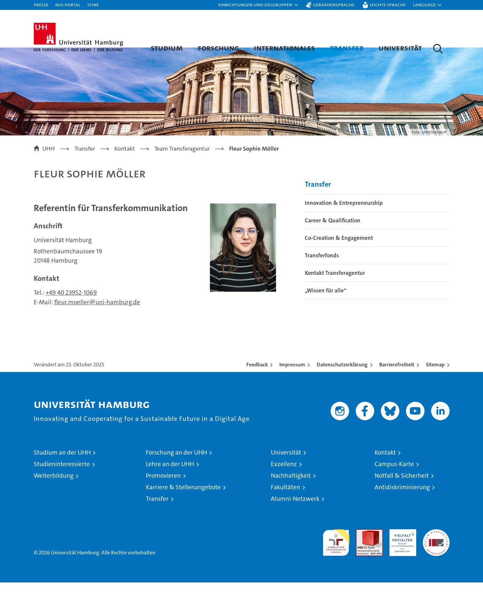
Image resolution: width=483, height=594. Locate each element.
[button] (258, 5)
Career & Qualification (332, 232)
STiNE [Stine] (93, 4)
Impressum (292, 376)
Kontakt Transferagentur (335, 284)
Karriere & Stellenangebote (183, 499)
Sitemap (435, 376)
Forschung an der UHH (176, 464)
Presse (41, 4)
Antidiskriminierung (402, 499)
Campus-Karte (394, 475)
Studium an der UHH (62, 464)
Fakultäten (285, 499)
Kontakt (385, 464)
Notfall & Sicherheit (402, 487)
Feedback (257, 376)
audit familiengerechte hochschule (336, 551)
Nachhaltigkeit (291, 487)
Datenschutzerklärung (342, 376)
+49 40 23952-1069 (71, 304)
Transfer (347, 47)
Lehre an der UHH (170, 475)
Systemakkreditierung (436, 544)
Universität (400, 47)
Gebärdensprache (333, 4)
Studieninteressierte (62, 475)
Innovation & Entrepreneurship (344, 214)
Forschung (218, 47)
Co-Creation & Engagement (339, 249)
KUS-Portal (67, 4)
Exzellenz (284, 475)
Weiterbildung (53, 487)
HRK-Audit (401, 544)
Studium (167, 47)
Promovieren (163, 487)
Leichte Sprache (388, 4)
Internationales (284, 47)
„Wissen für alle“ (325, 302)
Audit (362, 544)
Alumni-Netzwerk (295, 510)
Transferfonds (322, 267)
